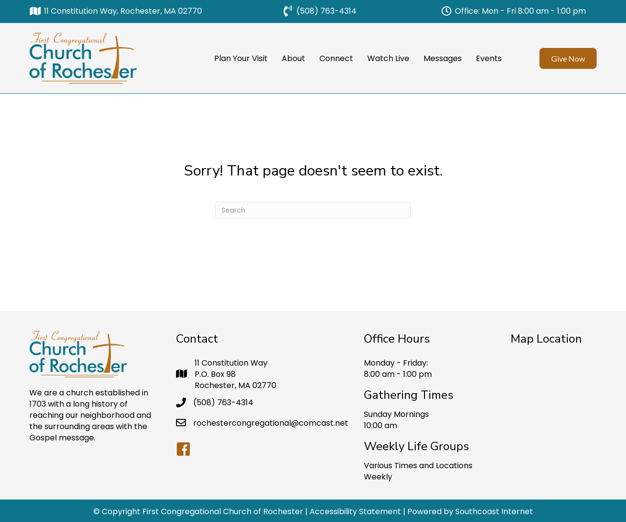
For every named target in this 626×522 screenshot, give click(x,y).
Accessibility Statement (355, 511)
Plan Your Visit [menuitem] (241, 58)
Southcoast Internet (494, 511)
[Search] (313, 210)
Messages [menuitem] (443, 58)
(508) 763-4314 (326, 11)
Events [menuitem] (489, 58)
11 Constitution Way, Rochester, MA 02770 (123, 11)
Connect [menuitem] (336, 58)
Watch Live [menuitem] (388, 58)
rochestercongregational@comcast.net (270, 423)
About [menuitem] (293, 58)
